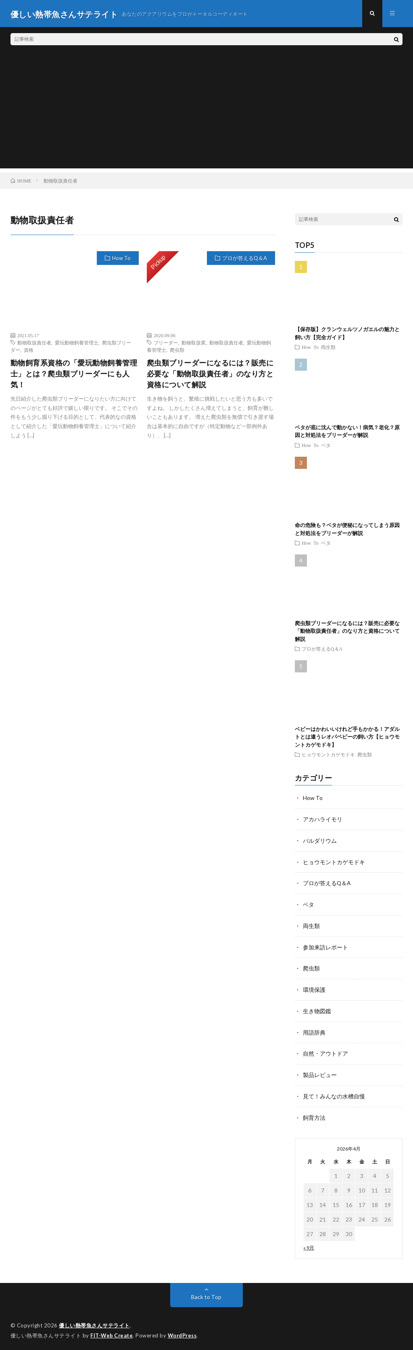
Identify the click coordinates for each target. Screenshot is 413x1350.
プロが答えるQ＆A (244, 259)
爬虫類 (177, 351)
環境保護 (314, 988)
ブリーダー (166, 343)
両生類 (328, 348)
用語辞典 (314, 1030)
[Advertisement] (206, 113)
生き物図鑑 (317, 1009)
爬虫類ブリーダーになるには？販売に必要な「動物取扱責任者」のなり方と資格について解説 (210, 374)
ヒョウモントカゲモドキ (328, 755)
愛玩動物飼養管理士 (76, 343)
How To (121, 259)
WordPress (184, 1332)
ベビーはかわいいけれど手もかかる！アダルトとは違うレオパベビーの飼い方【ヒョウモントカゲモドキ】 (347, 738)
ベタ (326, 446)
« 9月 (308, 1244)
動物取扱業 (193, 343)
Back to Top (206, 1293)
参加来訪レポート (325, 946)
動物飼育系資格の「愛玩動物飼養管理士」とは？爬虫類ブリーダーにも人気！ (74, 374)
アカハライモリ (322, 820)
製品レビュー (320, 1072)
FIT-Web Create (112, 1332)
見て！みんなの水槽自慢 (334, 1093)
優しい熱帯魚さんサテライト (94, 1322)
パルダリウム (320, 841)
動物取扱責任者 (34, 343)
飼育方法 (314, 1114)
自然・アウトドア (325, 1051)
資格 (28, 351)
